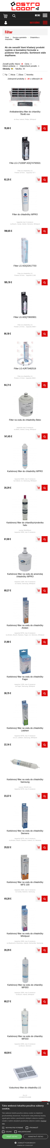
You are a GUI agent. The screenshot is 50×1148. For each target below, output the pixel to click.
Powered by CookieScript (25, 1145)
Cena (27, 64)
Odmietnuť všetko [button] (35, 1136)
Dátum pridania (9, 66)
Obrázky (6, 69)
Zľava (21, 75)
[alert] (25, 1125)
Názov (17, 64)
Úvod (7, 37)
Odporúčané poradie (28, 66)
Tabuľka (18, 69)
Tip (6, 75)
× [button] (48, 1104)
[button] (25, 1142)
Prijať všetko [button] (12, 1136)
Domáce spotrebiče (20, 37)
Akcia (13, 75)
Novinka (30, 75)
